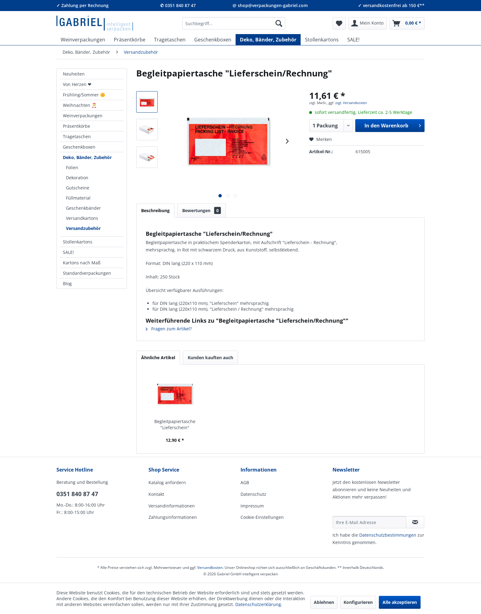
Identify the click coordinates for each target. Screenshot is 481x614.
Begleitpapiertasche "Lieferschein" (174, 424)
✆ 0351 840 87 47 (178, 5)
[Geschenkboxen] (213, 39)
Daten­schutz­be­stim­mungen (387, 535)
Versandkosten (210, 567)
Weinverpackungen (82, 116)
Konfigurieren (358, 602)
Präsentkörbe (76, 126)
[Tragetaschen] (170, 39)
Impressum (252, 506)
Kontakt (156, 494)
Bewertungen (201, 210)
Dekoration (77, 178)
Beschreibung (155, 210)
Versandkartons (82, 218)
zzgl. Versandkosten (351, 102)
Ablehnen (324, 602)
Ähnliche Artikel (158, 357)
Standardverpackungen (87, 273)
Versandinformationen (171, 506)
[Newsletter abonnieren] (415, 522)
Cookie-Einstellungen (262, 517)
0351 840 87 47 (77, 494)
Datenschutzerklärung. (258, 604)
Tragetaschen (77, 136)
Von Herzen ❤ (77, 84)
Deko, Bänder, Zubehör (87, 157)
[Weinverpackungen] (83, 39)
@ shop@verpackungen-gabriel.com (270, 5)
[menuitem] (233, 23)
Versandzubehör (83, 228)
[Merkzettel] (339, 23)
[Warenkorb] (407, 23)
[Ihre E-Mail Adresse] (369, 522)
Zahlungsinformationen (172, 517)
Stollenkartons (77, 242)
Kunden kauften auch (210, 357)
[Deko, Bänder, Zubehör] (268, 39)
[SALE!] (353, 39)
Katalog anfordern (167, 482)
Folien (72, 167)
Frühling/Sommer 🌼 (84, 95)
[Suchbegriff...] (233, 23)
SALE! (68, 252)
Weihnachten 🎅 (80, 105)
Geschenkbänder (83, 208)
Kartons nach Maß (82, 263)
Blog (67, 283)
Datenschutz (253, 494)
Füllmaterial (78, 198)
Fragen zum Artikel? (169, 329)
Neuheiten (74, 74)
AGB (244, 482)
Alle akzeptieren (400, 602)
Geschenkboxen (79, 147)
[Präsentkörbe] (130, 39)
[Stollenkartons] (322, 39)
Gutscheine (77, 188)
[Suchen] (278, 23)
